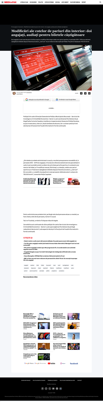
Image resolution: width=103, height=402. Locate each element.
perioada (42, 270)
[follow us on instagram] (62, 364)
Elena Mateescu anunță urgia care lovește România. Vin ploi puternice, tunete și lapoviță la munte (30, 335)
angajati (26, 265)
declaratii (26, 268)
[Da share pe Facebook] (81, 93)
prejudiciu (54, 270)
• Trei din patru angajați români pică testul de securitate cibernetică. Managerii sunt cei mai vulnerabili (51, 244)
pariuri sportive (33, 270)
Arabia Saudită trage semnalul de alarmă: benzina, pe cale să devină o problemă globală (29, 181)
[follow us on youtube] (51, 364)
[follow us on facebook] (74, 364)
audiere (32, 265)
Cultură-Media (75, 2)
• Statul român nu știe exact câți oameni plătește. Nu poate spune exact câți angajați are (50, 241)
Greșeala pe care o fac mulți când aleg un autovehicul (30, 355)
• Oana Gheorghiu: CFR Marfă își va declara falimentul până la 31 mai (44, 256)
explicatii (45, 268)
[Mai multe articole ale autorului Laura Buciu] (14, 93)
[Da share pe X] (85, 93)
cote (72, 265)
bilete (42, 265)
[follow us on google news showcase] (40, 364)
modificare (58, 268)
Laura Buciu (19, 94)
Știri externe (49, 2)
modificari (66, 268)
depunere (33, 268)
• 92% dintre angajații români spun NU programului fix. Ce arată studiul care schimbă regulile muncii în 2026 (49, 248)
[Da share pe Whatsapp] (89, 93)
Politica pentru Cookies (39, 380)
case (54, 265)
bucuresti (48, 265)
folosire (52, 268)
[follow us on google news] (29, 364)
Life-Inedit (64, 2)
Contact (79, 380)
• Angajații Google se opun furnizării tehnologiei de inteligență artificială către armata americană (49, 252)
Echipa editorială (25, 380)
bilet (38, 265)
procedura (61, 270)
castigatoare (66, 265)
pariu (72, 268)
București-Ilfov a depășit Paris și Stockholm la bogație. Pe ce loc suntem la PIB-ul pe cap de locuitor (30, 316)
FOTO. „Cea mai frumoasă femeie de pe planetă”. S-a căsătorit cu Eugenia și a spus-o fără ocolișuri (59, 335)
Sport (84, 2)
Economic (33, 2)
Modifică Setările (51, 384)
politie (47, 270)
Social (57, 2)
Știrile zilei (24, 2)
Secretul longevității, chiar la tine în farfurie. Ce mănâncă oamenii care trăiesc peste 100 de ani (59, 346)
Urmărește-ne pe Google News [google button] (66, 99)
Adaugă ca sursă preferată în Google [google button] (37, 99)
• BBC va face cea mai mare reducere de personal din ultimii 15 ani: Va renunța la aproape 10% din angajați (50, 259)
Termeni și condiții (52, 380)
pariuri (25, 270)
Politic (40, 2)
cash (59, 265)
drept (39, 268)
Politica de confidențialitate (67, 380)
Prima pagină (14, 27)
